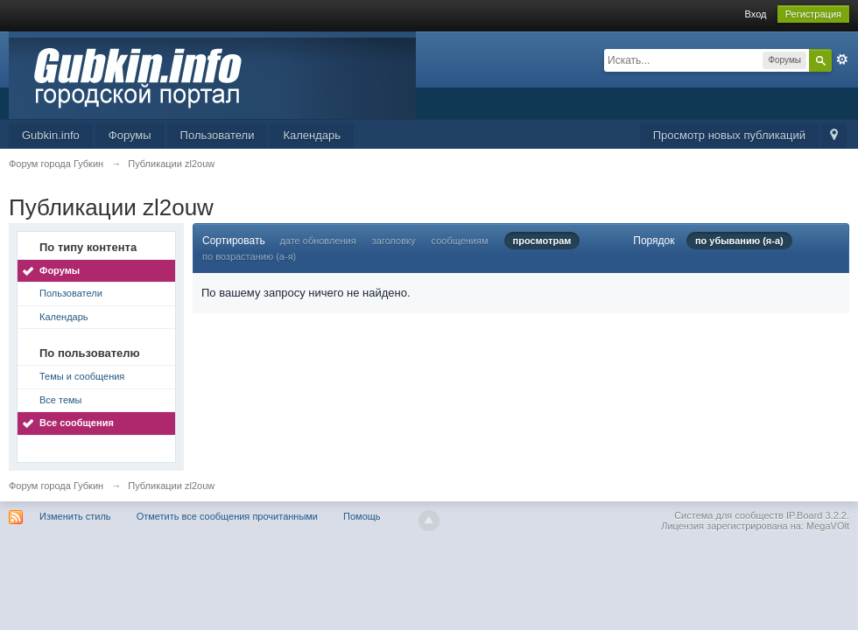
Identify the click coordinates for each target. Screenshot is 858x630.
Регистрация (813, 14)
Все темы (60, 400)
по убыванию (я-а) (739, 240)
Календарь (312, 135)
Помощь (362, 516)
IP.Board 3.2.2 (816, 515)
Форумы (130, 135)
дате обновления (317, 240)
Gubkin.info (51, 135)
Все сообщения (76, 422)
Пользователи (217, 135)
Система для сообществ (729, 515)
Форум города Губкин (56, 485)
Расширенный (842, 59)
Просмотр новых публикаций (729, 135)
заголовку (394, 240)
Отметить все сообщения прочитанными (227, 516)
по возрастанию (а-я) (249, 256)
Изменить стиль (75, 516)
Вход (756, 14)
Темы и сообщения (81, 376)
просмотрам (542, 240)
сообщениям (460, 240)
